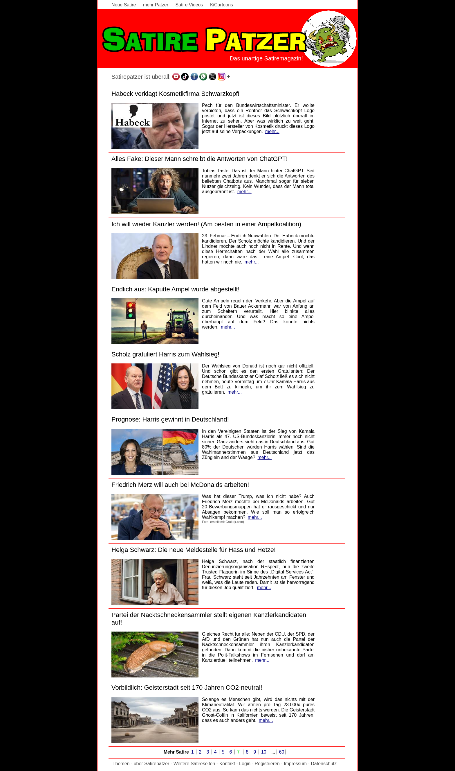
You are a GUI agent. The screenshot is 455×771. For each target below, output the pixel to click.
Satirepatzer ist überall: (141, 76)
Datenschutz (324, 763)
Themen (121, 763)
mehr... (272, 131)
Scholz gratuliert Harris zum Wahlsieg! (165, 354)
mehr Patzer (155, 4)
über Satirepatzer (151, 763)
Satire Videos (189, 4)
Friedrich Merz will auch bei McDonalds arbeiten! (180, 484)
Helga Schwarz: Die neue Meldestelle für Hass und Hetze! (193, 549)
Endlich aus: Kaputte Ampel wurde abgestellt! (175, 289)
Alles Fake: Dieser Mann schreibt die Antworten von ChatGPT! (199, 158)
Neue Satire (123, 4)
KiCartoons (221, 4)
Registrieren (266, 763)
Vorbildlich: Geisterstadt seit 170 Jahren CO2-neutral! (186, 687)
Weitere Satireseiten (194, 763)
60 (281, 752)
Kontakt (227, 763)
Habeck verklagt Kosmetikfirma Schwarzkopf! (175, 93)
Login (244, 763)
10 (264, 752)
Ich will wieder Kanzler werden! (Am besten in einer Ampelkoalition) (206, 224)
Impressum (295, 763)
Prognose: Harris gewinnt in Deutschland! (170, 419)
